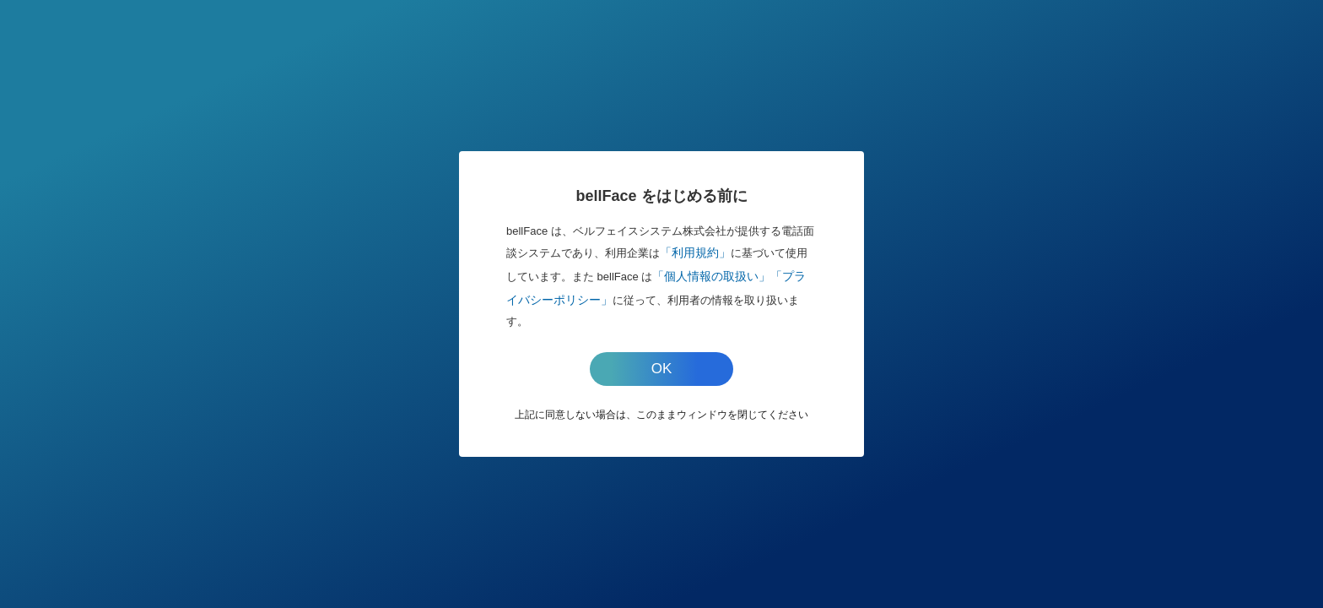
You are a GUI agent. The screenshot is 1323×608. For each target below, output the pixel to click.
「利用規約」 (695, 252)
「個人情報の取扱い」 (711, 276)
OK (661, 369)
